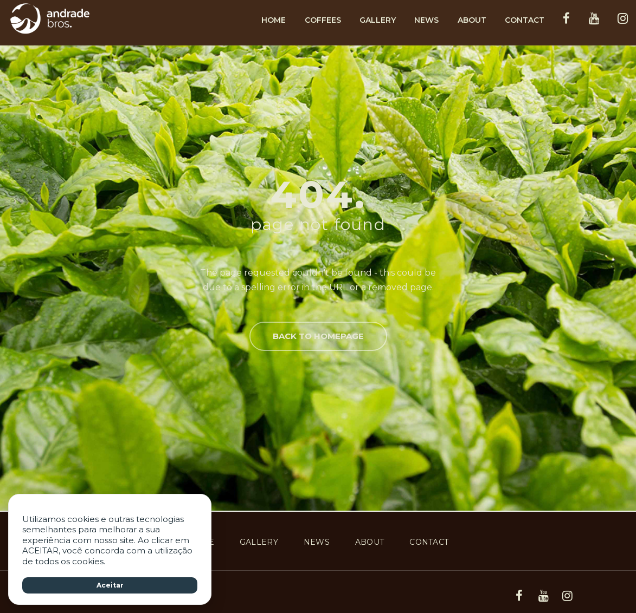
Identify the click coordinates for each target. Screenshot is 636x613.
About (472, 20)
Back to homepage (318, 336)
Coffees (323, 20)
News (426, 20)
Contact (524, 20)
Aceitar (110, 585)
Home (273, 20)
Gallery (377, 20)
